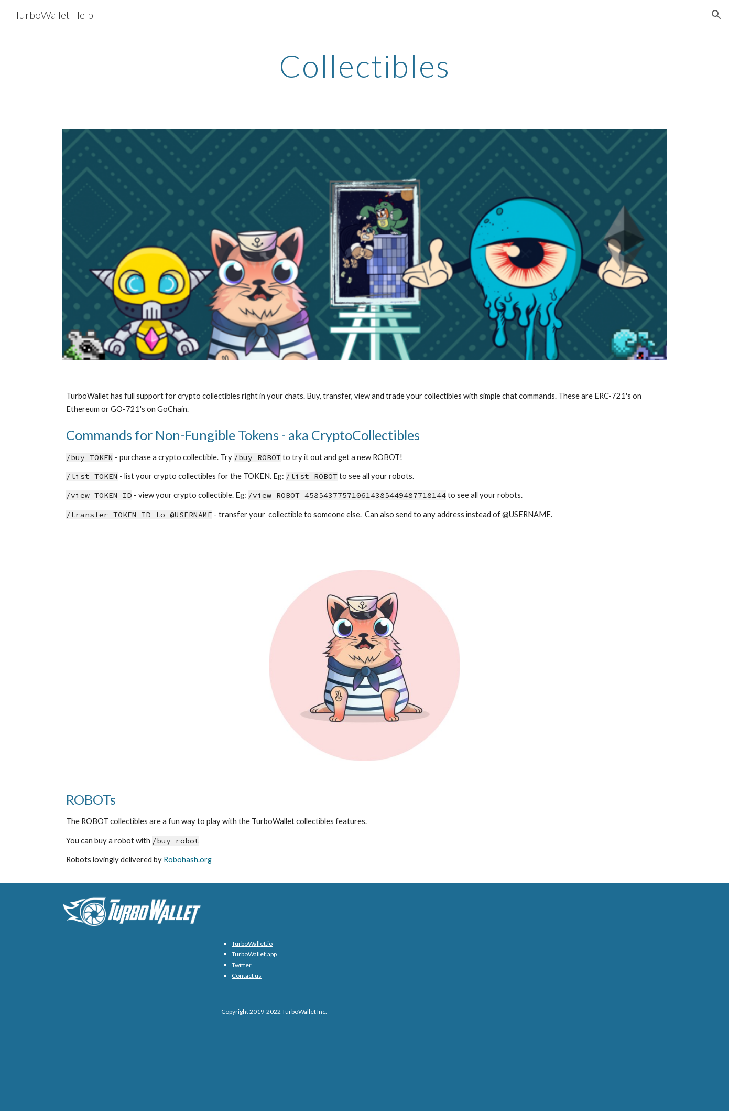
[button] (716, 14)
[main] (365, 65)
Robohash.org (188, 859)
